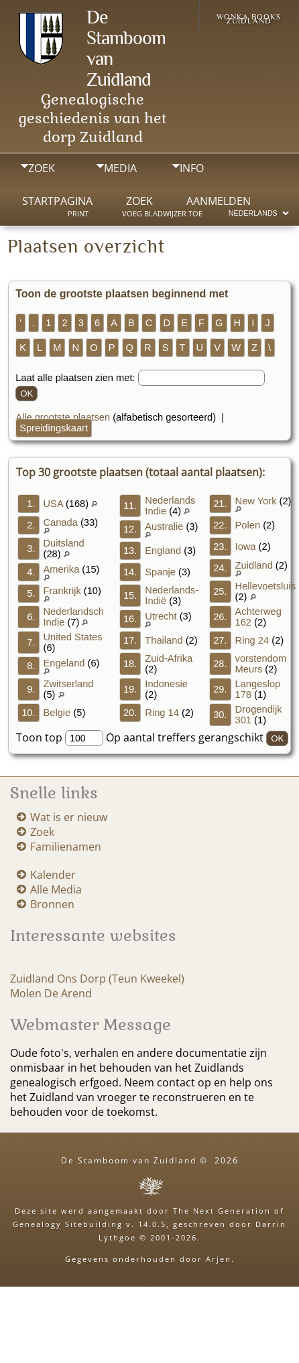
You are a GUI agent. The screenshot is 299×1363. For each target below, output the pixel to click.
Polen (248, 525)
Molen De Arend (51, 993)
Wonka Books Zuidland (249, 18)
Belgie (57, 712)
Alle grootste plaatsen (62, 417)
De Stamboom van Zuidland (128, 1160)
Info (192, 168)
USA (53, 503)
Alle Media (56, 889)
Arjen (218, 1259)
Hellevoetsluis (265, 586)
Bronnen (52, 904)
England (163, 550)
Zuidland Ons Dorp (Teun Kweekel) (97, 978)
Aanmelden (218, 201)
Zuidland (254, 565)
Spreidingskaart (53, 428)
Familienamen (65, 846)
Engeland (64, 663)
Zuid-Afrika (168, 658)
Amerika (62, 569)
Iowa (245, 546)
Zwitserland (69, 683)
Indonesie (166, 683)
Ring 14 (162, 712)
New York (256, 501)
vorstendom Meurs (261, 663)
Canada (61, 522)
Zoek (41, 168)
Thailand (163, 640)
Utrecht (160, 616)
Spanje (160, 572)
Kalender (53, 874)
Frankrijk (62, 590)
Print (78, 213)
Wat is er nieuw (68, 817)
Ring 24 (252, 640)
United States (73, 637)
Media (120, 168)
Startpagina (57, 201)
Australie (164, 526)
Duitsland (64, 543)
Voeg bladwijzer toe (162, 213)
